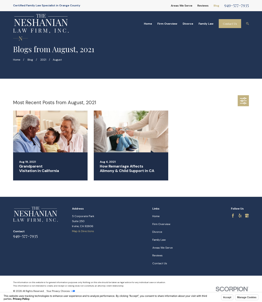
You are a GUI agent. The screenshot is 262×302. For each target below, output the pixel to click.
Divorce (157, 232)
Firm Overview (161, 224)
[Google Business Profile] (247, 216)
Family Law (159, 240)
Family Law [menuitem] (206, 23)
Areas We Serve (181, 5)
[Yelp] (240, 216)
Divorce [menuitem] (188, 23)
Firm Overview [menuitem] (167, 23)
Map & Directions (83, 231)
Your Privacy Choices (60, 291)
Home (156, 216)
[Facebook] (233, 216)
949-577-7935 (236, 5)
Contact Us (230, 23)
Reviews (203, 5)
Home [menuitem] (148, 23)
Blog (216, 5)
